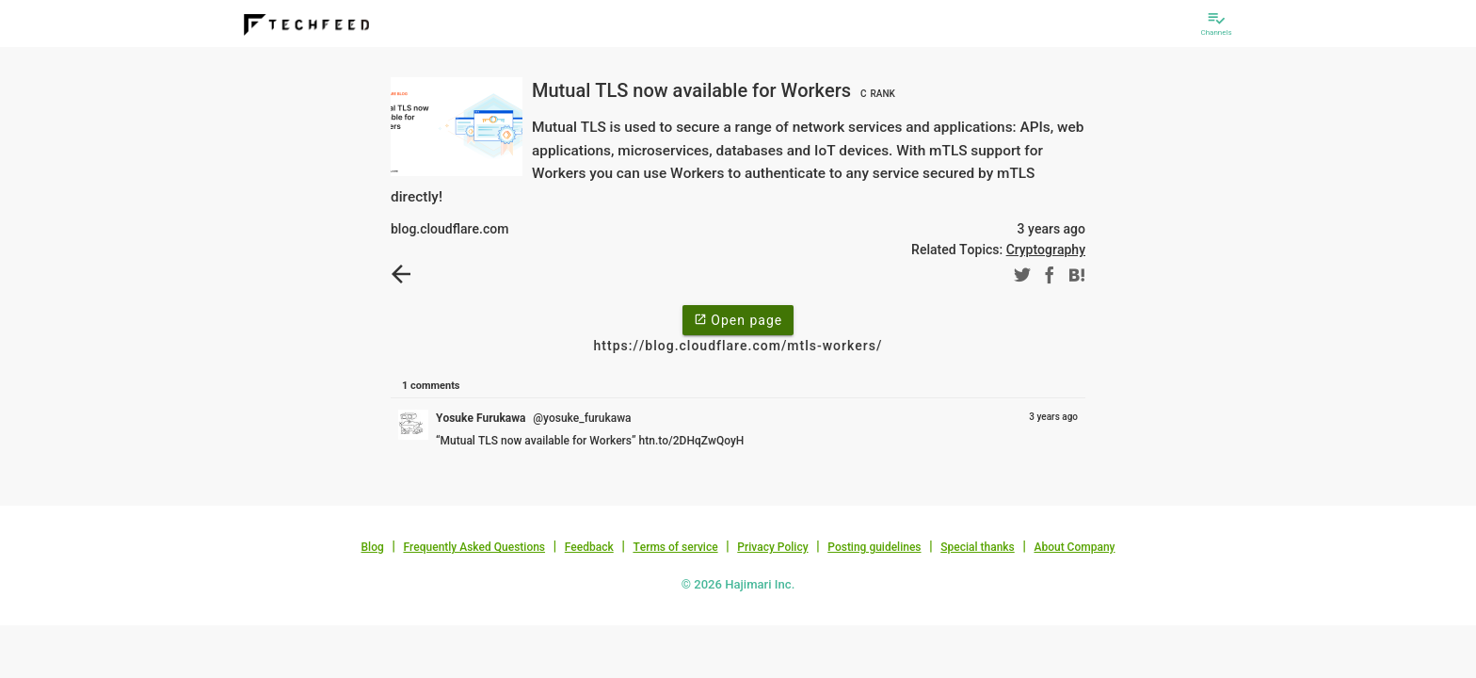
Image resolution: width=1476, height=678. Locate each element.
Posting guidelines (874, 547)
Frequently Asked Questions (474, 547)
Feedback (589, 547)
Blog (372, 547)
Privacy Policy (772, 547)
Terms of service (675, 547)
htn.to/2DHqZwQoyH (692, 440)
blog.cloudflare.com (449, 228)
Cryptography (1045, 249)
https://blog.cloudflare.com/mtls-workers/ (738, 345)
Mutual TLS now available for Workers (716, 90)
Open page (738, 319)
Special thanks (977, 547)
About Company (1074, 547)
